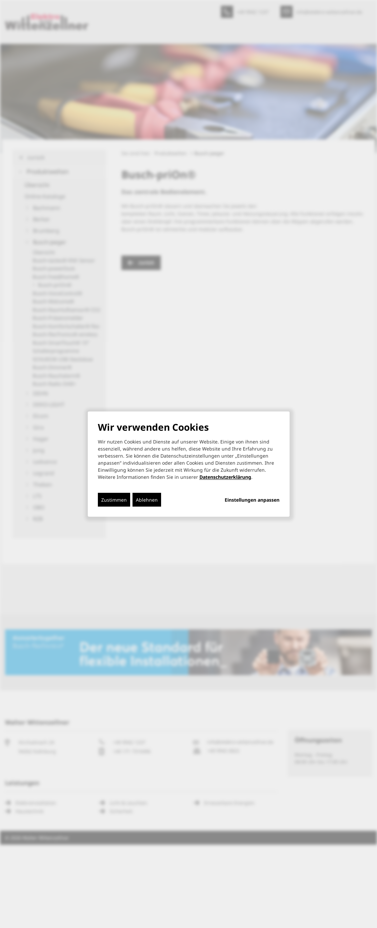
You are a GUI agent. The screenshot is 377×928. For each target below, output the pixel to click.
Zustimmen (114, 499)
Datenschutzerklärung (225, 476)
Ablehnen (147, 499)
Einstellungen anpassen (252, 499)
